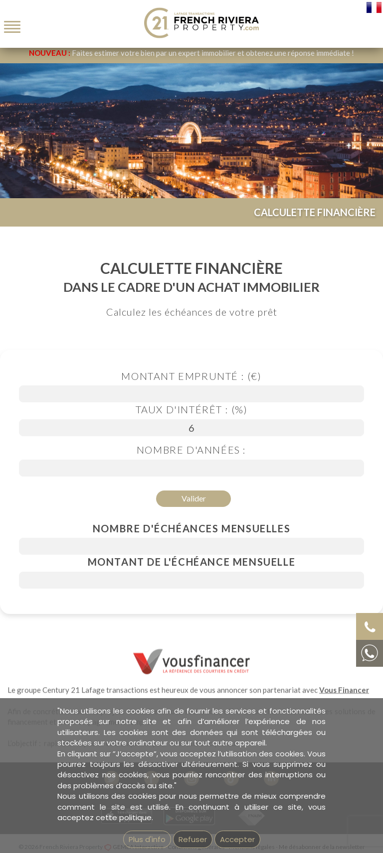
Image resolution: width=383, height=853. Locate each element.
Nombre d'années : (191, 450)
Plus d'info (147, 839)
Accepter (237, 839)
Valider (194, 498)
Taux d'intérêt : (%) (192, 409)
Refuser (193, 839)
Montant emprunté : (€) (191, 376)
